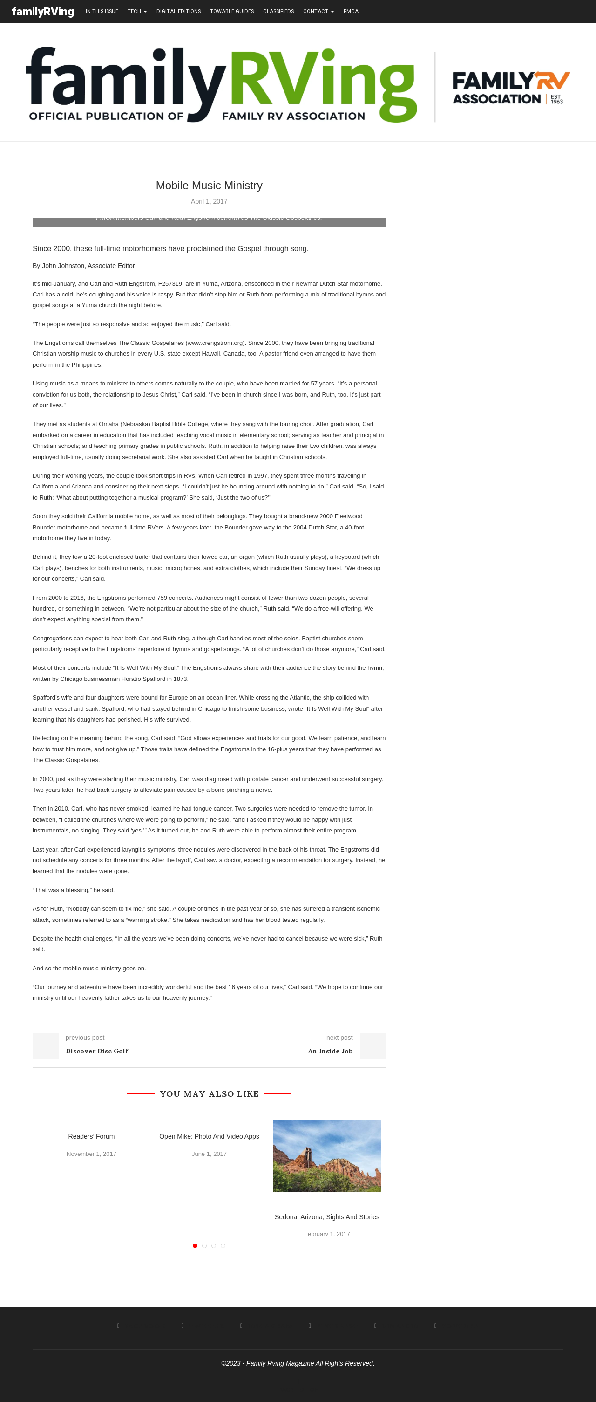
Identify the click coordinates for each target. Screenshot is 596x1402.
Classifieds (278, 11)
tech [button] (137, 11)
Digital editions (178, 11)
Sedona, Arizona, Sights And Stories (327, 1216)
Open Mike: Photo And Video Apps (209, 1136)
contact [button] (318, 11)
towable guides (232, 11)
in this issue (102, 11)
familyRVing (43, 11)
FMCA (351, 11)
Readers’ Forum (91, 1136)
